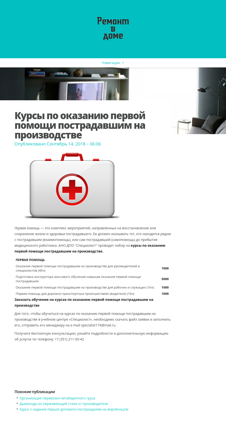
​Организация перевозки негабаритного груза (57, 398)
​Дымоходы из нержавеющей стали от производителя (64, 403)
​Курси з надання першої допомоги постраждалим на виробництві (74, 409)
